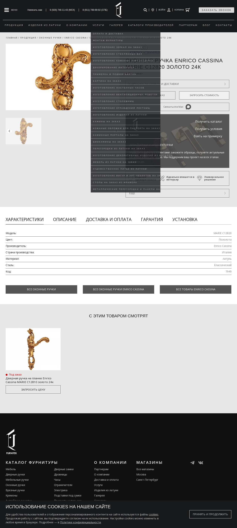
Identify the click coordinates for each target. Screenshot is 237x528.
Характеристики (25, 219)
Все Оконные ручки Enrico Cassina (118, 289)
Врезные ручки (15, 490)
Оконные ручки (15, 485)
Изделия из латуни (106, 490)
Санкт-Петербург (147, 479)
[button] (116, 131)
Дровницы (60, 474)
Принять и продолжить (210, 514)
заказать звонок (216, 10)
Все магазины (145, 469)
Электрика (60, 490)
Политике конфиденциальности (80, 522)
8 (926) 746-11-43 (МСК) (62, 10)
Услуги (98, 485)
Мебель (11, 469)
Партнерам (101, 469)
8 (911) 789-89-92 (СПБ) (95, 10)
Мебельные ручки (17, 479)
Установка (184, 219)
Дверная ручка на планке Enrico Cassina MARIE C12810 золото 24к (33, 379)
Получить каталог (208, 121)
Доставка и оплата (109, 219)
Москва (141, 474)
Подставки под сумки (67, 495)
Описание (64, 219)
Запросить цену (33, 389)
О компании (101, 474)
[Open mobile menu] (11, 10)
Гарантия (152, 219)
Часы (57, 479)
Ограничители (63, 485)
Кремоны (11, 495)
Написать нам (34, 10)
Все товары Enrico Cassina (195, 289)
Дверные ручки (15, 474)
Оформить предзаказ (150, 95)
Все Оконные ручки (41, 289)
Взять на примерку (208, 136)
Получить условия (208, 129)
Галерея (99, 495)
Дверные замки (64, 469)
